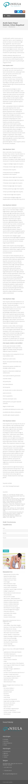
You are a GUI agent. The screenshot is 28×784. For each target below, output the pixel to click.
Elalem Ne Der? (7, 706)
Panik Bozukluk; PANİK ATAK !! (11, 678)
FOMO (5, 661)
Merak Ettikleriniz (8, 743)
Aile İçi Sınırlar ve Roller (9, 596)
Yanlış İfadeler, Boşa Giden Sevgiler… (12, 625)
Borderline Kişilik (8, 692)
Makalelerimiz (12, 27)
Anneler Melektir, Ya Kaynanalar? (12, 634)
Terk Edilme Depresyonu (10, 654)
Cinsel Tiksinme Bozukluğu (10, 638)
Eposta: (4, 533)
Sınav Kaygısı (7, 581)
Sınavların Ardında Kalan (9, 617)
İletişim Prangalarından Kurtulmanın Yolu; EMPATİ (13, 685)
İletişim (5, 757)
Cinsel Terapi (7, 697)
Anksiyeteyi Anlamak (9, 690)
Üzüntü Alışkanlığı (8, 644)
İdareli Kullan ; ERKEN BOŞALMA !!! (12, 598)
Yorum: (4, 537)
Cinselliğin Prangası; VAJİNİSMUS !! (12, 668)
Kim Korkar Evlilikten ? (9, 688)
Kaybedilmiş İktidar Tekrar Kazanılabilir (13, 600)
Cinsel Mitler (7, 695)
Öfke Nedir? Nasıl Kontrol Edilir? (11, 632)
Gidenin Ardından (8, 615)
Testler (5, 745)
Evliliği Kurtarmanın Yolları (10, 580)
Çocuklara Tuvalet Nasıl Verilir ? (11, 674)
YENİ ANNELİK (7, 714)
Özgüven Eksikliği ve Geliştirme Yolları (13, 636)
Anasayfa (5, 27)
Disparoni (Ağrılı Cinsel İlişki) (10, 640)
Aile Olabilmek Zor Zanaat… (10, 629)
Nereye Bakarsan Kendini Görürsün (12, 593)
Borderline (6, 693)
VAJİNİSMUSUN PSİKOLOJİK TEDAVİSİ (12, 652)
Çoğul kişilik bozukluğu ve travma (12, 701)
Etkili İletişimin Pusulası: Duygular (12, 607)
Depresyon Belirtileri (9, 705)
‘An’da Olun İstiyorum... (9, 611)
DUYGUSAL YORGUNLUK (10, 710)
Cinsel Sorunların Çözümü (10, 578)
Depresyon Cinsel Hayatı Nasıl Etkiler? (13, 627)
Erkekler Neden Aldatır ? (9, 645)
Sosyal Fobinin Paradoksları (10, 587)
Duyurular (6, 755)
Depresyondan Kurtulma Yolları (11, 574)
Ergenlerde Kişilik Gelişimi (10, 576)
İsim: (4, 528)
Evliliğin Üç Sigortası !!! (9, 591)
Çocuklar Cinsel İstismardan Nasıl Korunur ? (14, 672)
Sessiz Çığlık (6, 623)
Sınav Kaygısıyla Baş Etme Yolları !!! (12, 676)
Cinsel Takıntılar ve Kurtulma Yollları (12, 631)
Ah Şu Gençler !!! (8, 670)
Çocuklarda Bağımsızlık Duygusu (11, 609)
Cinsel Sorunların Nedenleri (10, 659)
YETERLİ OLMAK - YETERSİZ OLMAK (12, 712)
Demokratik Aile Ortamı (9, 703)
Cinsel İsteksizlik (7, 594)
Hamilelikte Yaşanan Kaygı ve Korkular (13, 589)
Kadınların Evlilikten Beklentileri (11, 604)
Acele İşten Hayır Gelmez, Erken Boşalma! (14, 663)
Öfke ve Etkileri (7, 657)
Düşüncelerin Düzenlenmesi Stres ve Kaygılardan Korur (12, 621)
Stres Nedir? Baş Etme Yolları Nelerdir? (13, 656)
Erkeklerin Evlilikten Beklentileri (11, 602)
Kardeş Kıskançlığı (8, 667)
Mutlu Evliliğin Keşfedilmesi (10, 585)
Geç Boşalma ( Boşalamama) (10, 642)
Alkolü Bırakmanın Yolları (10, 583)
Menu (6, 15)
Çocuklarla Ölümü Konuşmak (11, 606)
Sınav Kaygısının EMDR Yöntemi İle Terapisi (14, 665)
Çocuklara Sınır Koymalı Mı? (10, 699)
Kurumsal (6, 741)
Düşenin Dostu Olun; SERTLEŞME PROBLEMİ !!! (13, 649)
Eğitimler (6, 753)
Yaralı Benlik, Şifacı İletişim (10, 613)
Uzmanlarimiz (7, 751)
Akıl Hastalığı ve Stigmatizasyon (11, 708)
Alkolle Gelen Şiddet (8, 680)
